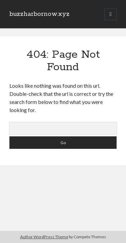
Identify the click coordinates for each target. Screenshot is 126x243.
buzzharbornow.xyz (39, 14)
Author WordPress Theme (44, 236)
